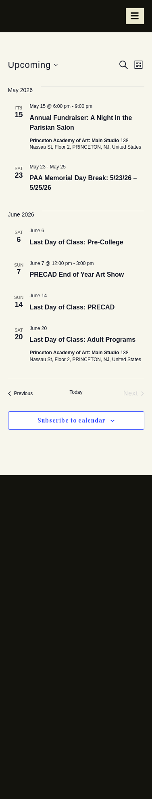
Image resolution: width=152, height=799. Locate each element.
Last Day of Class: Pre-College (76, 242)
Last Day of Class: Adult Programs (83, 339)
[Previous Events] (20, 393)
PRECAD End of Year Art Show (77, 274)
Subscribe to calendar (71, 420)
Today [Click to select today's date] (75, 392)
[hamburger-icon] (135, 16)
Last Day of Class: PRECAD (72, 307)
